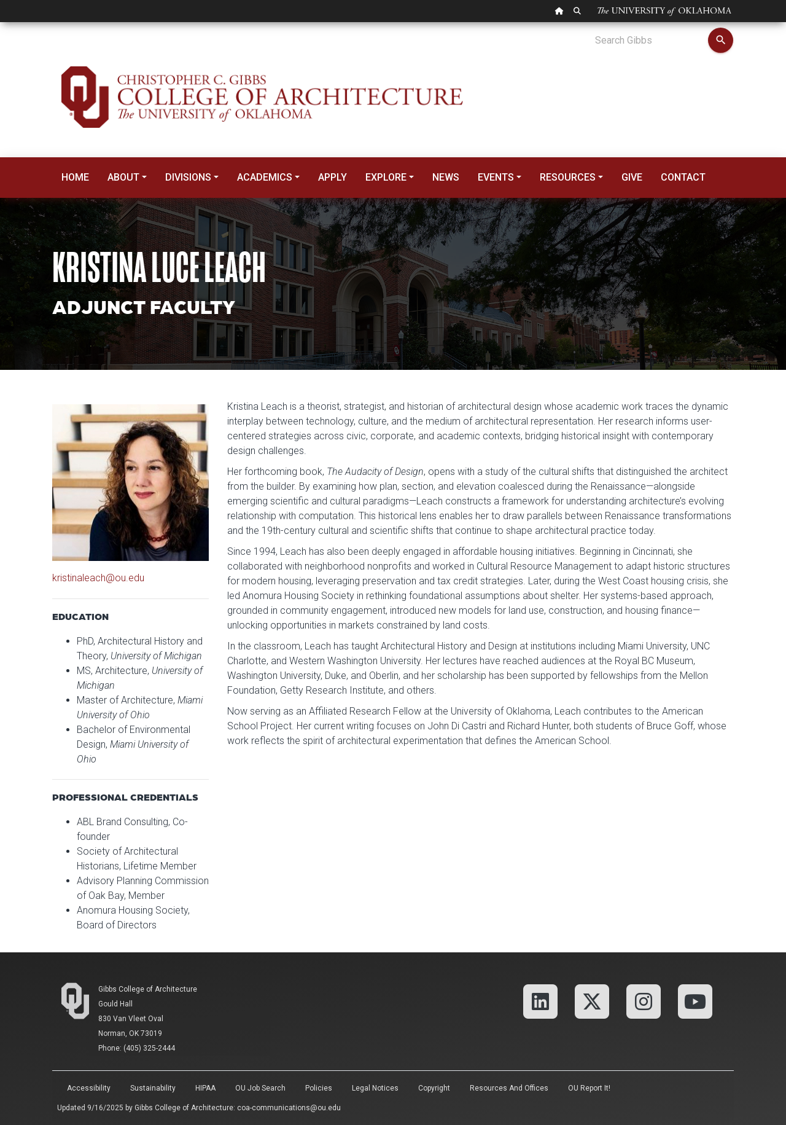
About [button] (123, 177)
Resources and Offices (509, 1088)
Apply (332, 177)
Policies (318, 1088)
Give (631, 177)
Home (75, 177)
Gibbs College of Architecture (147, 989)
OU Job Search (260, 1088)
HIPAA (205, 1088)
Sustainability (153, 1088)
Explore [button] (386, 177)
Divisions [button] (188, 177)
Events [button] (496, 177)
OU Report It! (589, 1088)
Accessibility (89, 1088)
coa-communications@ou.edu (289, 1107)
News (445, 177)
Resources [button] (568, 177)
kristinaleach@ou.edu (98, 578)
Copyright (434, 1088)
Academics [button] (264, 177)
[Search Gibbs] (651, 40)
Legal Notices (375, 1088)
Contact (683, 177)
